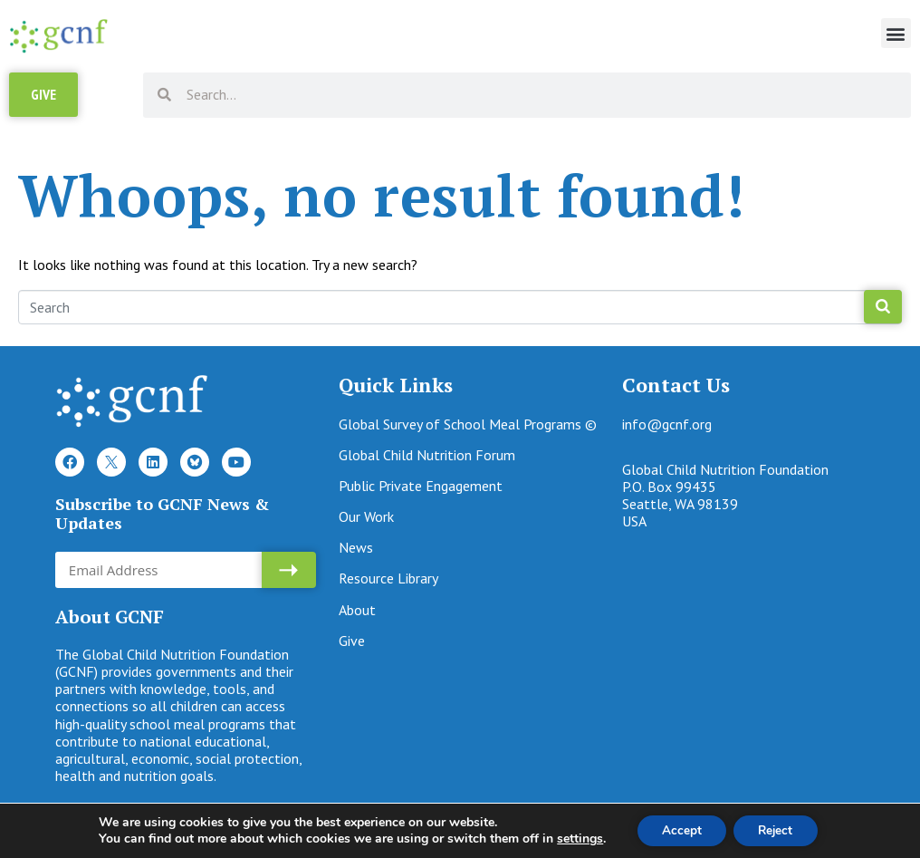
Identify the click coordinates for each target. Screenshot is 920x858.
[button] (896, 33)
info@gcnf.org (667, 429)
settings (574, 838)
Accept (678, 829)
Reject (778, 829)
